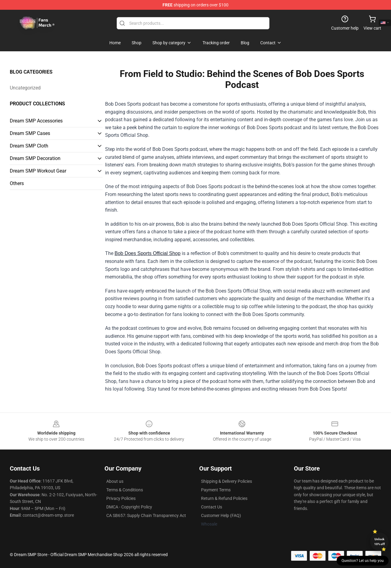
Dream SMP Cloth (29, 146)
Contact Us (211, 506)
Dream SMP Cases (30, 133)
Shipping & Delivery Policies (226, 481)
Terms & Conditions (124, 489)
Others (17, 183)
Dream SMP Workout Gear (38, 171)
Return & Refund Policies (224, 498)
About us (114, 481)
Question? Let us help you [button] (363, 561)
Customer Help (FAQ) (221, 515)
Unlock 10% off (379, 541)
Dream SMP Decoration (35, 158)
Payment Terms (216, 489)
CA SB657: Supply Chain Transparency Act (146, 515)
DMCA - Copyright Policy (129, 506)
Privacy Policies (121, 498)
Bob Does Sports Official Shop (148, 253)
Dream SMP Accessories (36, 121)
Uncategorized (25, 88)
